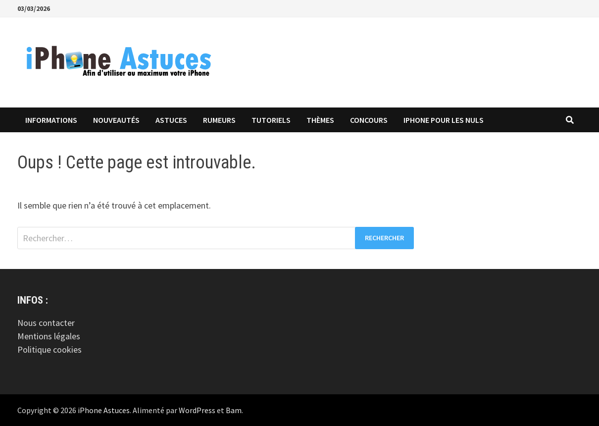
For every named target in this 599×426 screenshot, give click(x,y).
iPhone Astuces (104, 410)
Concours (369, 120)
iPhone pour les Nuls (443, 120)
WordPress (197, 410)
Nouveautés (116, 120)
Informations (51, 120)
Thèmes (320, 120)
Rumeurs (219, 120)
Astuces (171, 120)
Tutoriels (271, 120)
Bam (234, 410)
